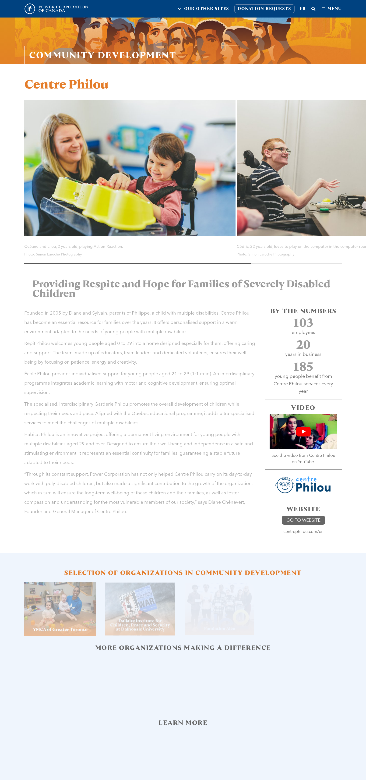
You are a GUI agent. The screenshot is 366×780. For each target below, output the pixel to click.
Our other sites (203, 8)
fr (303, 8)
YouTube (306, 461)
